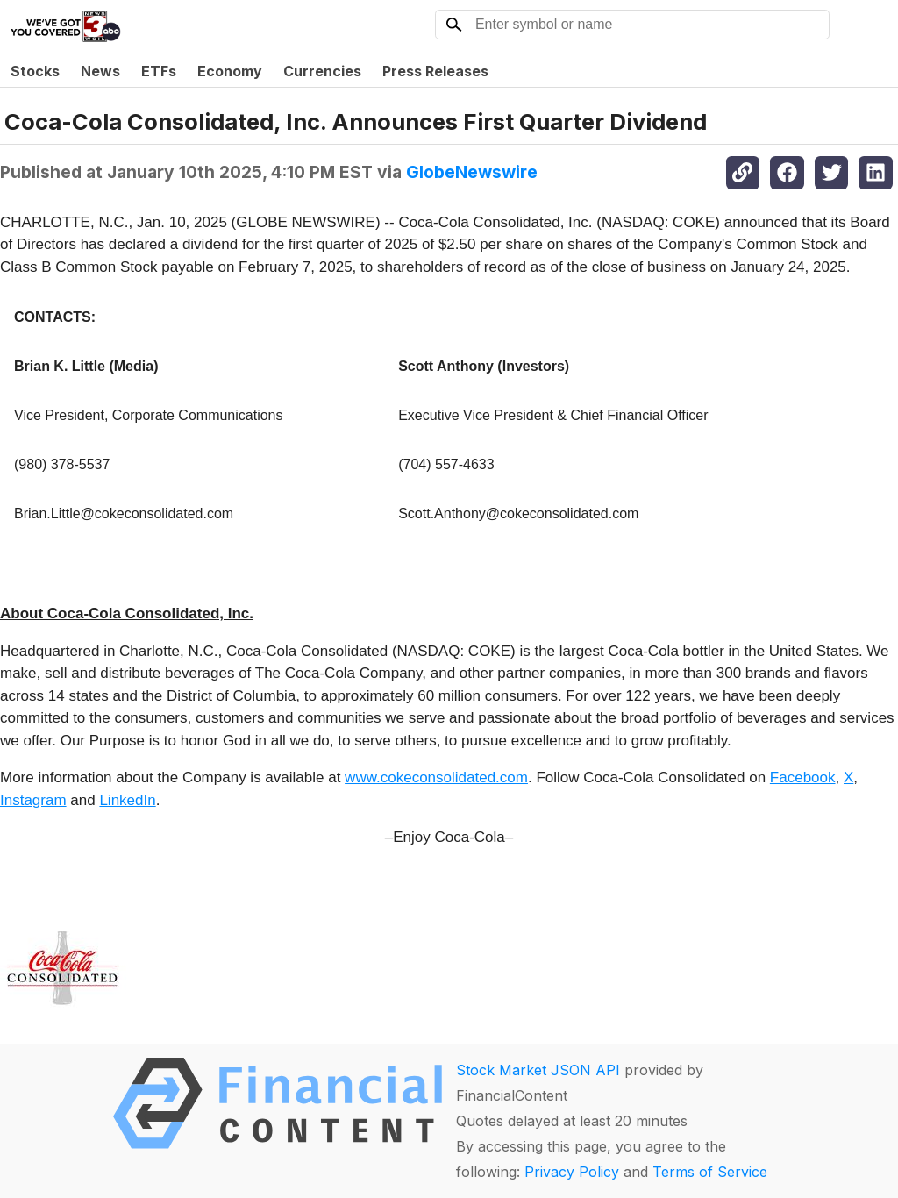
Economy (229, 71)
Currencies (322, 71)
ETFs (158, 71)
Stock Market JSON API (538, 1070)
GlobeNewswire (472, 171)
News (100, 71)
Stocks (35, 71)
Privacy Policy (571, 1171)
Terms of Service (709, 1171)
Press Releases (435, 71)
